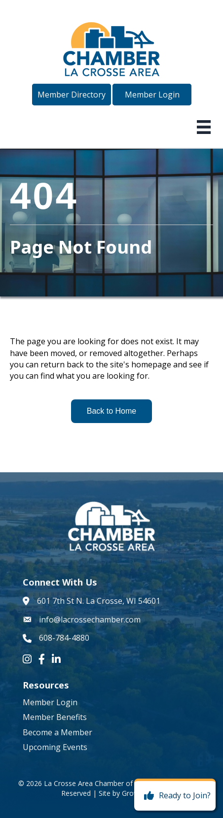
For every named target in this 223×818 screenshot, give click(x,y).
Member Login (50, 702)
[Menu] (203, 127)
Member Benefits (55, 717)
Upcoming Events (55, 747)
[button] (71, 94)
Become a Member (57, 732)
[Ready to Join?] (175, 796)
